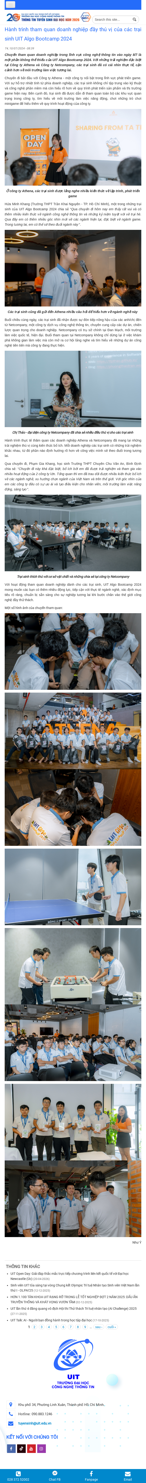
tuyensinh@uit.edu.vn (34, 1423)
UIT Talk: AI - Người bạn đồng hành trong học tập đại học (51, 1320)
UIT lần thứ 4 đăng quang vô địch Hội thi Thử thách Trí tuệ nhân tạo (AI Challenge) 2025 (74, 1308)
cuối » (112, 1327)
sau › (98, 1327)
